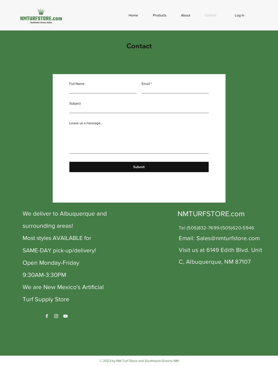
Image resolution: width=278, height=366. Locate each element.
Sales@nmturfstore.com (228, 238)
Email (146, 83)
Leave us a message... (86, 123)
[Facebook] (46, 316)
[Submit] (139, 167)
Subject (75, 103)
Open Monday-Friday (51, 262)
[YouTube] (65, 316)
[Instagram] (56, 316)
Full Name (77, 83)
